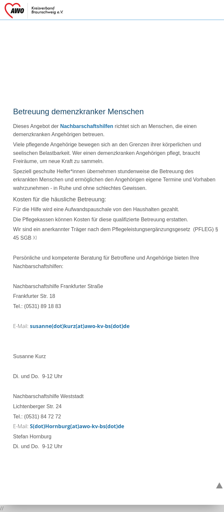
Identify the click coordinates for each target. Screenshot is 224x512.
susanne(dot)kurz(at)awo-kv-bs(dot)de (80, 326)
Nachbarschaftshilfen (86, 126)
